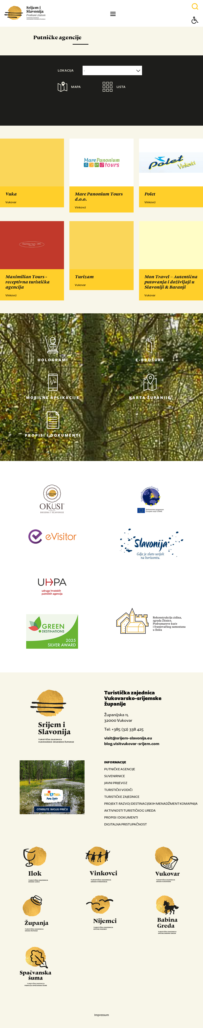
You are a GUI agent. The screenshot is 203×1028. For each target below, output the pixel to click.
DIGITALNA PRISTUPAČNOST (125, 824)
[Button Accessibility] (195, 27)
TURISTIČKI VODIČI (118, 790)
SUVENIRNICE (114, 776)
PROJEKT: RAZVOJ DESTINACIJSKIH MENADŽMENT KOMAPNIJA (151, 803)
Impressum (101, 1015)
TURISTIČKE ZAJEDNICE (121, 797)
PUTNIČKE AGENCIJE (119, 769)
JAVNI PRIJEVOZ (115, 783)
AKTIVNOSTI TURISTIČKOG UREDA (130, 810)
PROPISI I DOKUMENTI (121, 817)
